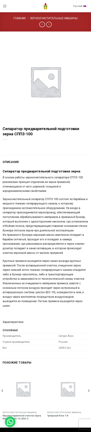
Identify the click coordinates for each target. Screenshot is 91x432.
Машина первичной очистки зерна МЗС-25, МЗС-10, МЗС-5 (22, 417)
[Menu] (5, 6)
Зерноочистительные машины (54, 18)
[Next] (88, 397)
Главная (19, 18)
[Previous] (2, 397)
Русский (80, 5)
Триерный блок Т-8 (57, 415)
